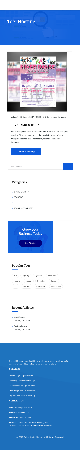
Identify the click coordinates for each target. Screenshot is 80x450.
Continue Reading (26, 151)
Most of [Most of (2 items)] (29, 281)
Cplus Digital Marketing (34, 437)
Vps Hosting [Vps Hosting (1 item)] (40, 286)
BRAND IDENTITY (21, 192)
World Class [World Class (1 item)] (56, 286)
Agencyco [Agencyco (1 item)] (38, 276)
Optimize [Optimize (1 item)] (54, 281)
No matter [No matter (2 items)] (41, 281)
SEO (15, 203)
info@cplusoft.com (23, 407)
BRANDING (18, 197)
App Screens (19, 317)
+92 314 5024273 (23, 412)
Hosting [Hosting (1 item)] (17, 281)
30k (47, 117)
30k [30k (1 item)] (15, 276)
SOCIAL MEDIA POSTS (30, 117)
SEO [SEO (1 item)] (15, 286)
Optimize (62, 117)
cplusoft (14, 117)
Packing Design (20, 326)
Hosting (53, 117)
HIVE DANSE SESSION (25, 125)
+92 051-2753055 (23, 417)
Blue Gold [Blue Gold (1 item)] (52, 276)
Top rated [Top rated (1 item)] (26, 286)
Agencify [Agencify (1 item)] (26, 276)
